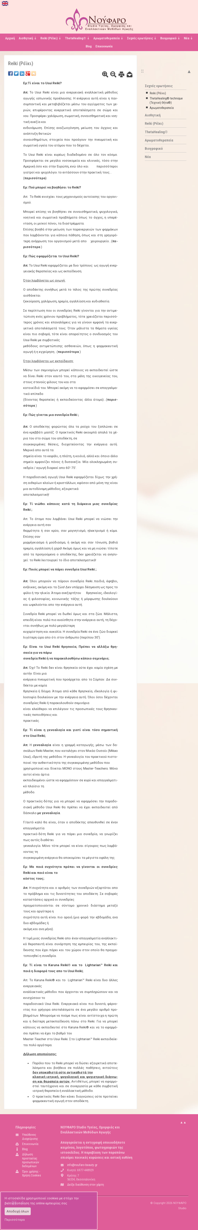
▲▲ (183, 1122)
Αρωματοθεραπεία (162, 108)
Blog (89, 46)
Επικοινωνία (104, 46)
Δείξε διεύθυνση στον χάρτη (85, 1184)
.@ (82, 1165)
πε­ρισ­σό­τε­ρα (34, 178)
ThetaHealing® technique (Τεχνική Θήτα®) (166, 100)
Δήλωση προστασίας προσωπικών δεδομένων (30, 1160)
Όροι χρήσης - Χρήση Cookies (31, 1173)
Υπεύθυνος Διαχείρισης (30, 1136)
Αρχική (10, 38)
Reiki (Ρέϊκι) (158, 93)
